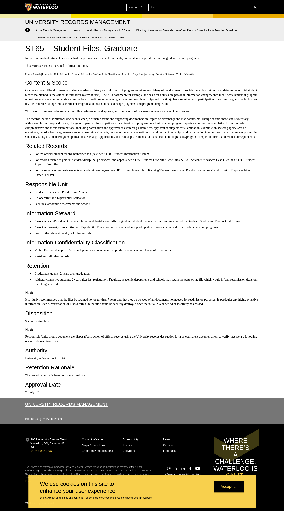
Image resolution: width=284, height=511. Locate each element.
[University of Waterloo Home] (41, 7)
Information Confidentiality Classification (100, 74)
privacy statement (51, 418)
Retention (126, 74)
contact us (31, 418)
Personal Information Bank (70, 65)
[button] (227, 7)
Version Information (185, 74)
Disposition (138, 74)
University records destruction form (158, 336)
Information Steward (69, 74)
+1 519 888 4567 (41, 451)
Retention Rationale (165, 74)
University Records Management (66, 404)
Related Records (33, 74)
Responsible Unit (50, 74)
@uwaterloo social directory (183, 474)
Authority (149, 74)
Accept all (229, 487)
